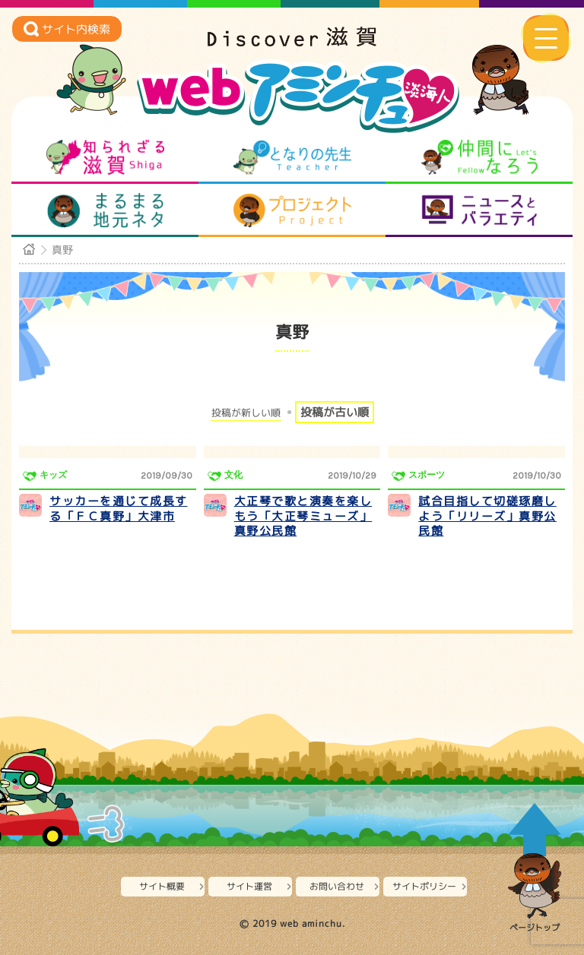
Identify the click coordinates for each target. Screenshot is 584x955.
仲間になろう (479, 157)
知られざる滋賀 (105, 157)
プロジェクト (292, 210)
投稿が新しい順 (246, 412)
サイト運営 (249, 886)
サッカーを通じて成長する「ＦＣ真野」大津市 (118, 508)
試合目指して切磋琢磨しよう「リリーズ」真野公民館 (487, 516)
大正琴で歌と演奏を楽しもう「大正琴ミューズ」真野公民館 (303, 516)
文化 (233, 475)
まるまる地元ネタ (105, 210)
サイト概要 (162, 886)
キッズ (53, 475)
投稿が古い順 (334, 412)
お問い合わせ (336, 886)
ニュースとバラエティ (479, 210)
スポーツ (426, 475)
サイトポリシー (424, 886)
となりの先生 (292, 157)
